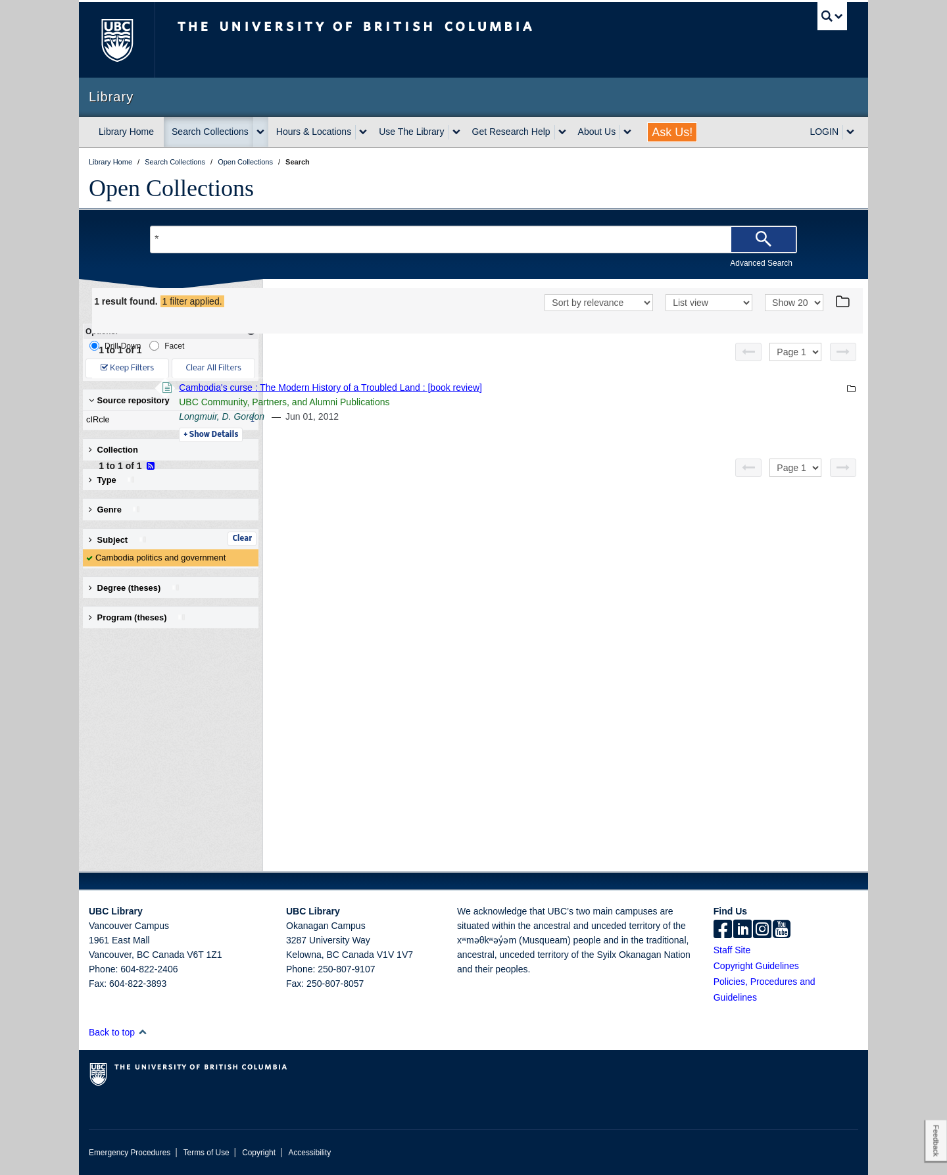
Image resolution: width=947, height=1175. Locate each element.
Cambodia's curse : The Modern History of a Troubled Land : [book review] (510, 387)
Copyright (259, 1152)
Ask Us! (672, 132)
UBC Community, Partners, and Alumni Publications (464, 402)
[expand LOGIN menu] (850, 132)
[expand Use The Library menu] (456, 132)
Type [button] (112, 480)
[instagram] (762, 930)
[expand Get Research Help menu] (562, 132)
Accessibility (309, 1152)
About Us (597, 131)
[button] (142, 1032)
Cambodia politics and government (160, 557)
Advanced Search (761, 263)
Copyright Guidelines (756, 966)
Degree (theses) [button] (134, 588)
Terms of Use (206, 1152)
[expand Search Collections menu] (260, 132)
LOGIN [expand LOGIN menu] (824, 131)
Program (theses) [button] (137, 617)
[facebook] (723, 930)
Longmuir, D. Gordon (402, 416)
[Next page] (843, 352)
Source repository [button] (129, 400)
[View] (709, 302)
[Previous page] (748, 352)
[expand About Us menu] (627, 132)
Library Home (126, 131)
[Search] (763, 239)
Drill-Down (115, 346)
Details (391, 435)
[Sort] (599, 302)
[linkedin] (742, 930)
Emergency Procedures (129, 1152)
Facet (166, 346)
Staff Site (732, 950)
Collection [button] (113, 450)
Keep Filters (127, 368)
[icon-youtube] (781, 930)
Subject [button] (118, 540)
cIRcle (167, 419)
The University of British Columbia (117, 40)
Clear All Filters (213, 368)
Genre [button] (115, 509)
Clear (242, 539)
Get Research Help (511, 131)
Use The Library (411, 131)
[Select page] (795, 352)
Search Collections (210, 131)
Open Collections (171, 188)
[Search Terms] (473, 239)
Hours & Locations (313, 131)
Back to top (118, 1032)
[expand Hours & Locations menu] (363, 132)
